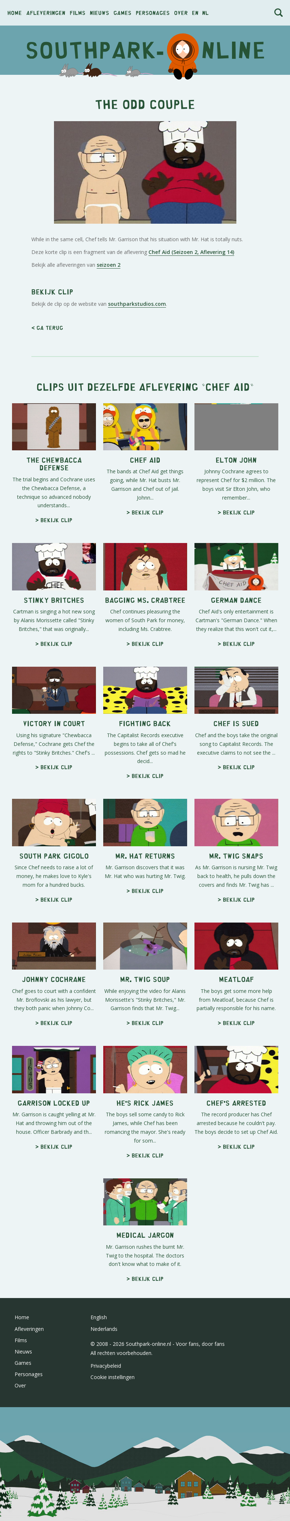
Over (181, 12)
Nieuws (99, 12)
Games (122, 12)
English (98, 1317)
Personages (153, 12)
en (195, 12)
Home (14, 12)
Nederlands (103, 1328)
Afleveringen (45, 12)
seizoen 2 (108, 264)
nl (205, 12)
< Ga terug (47, 327)
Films (77, 12)
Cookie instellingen (112, 1377)
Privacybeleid (105, 1365)
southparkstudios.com (137, 303)
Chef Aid (227, 386)
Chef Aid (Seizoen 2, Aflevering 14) (191, 252)
